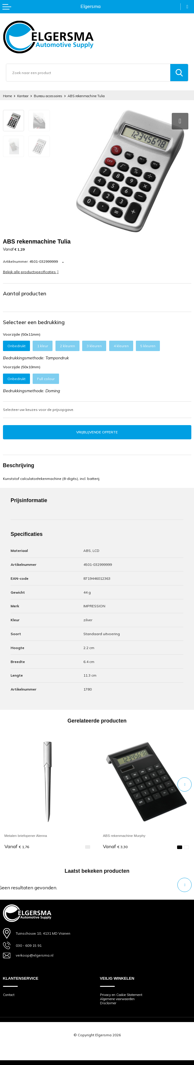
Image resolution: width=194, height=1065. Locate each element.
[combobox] (88, 72)
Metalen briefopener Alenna (25, 835)
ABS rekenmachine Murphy (124, 835)
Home (7, 96)
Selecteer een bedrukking (34, 322)
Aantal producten (24, 293)
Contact (9, 995)
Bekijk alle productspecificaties (31, 272)
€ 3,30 (115, 847)
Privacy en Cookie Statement (121, 995)
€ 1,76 (16, 847)
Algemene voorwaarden (117, 999)
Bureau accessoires (48, 96)
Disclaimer (108, 1003)
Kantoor (22, 96)
